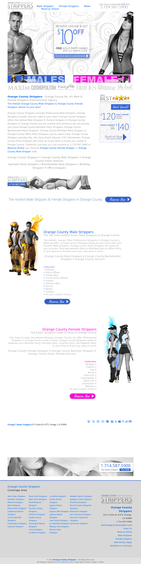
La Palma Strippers (57, 496)
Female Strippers (69, 6)
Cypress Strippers (15, 527)
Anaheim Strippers (16, 499)
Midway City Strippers (59, 527)
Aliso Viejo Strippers (16, 496)
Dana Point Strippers (38, 496)
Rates (87, 6)
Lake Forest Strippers (58, 520)
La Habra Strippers (37, 533)
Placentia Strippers (78, 502)
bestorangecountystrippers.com (116, 525)
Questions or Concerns (121, 546)
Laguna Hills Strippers (59, 511)
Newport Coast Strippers (81, 499)
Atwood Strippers (15, 502)
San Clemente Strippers (80, 514)
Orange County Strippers (25, 96)
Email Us (128, 528)
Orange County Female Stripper (57, 148)
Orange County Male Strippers (38, 103)
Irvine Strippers (36, 530)
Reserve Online (50, 9)
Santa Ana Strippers (79, 523)
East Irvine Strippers (38, 499)
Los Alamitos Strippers (59, 523)
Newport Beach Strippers (81, 496)
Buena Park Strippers (17, 508)
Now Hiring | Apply (123, 542)
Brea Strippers (14, 505)
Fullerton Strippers (37, 514)
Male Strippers (45, 6)
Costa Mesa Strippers (17, 523)
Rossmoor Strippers (78, 511)
